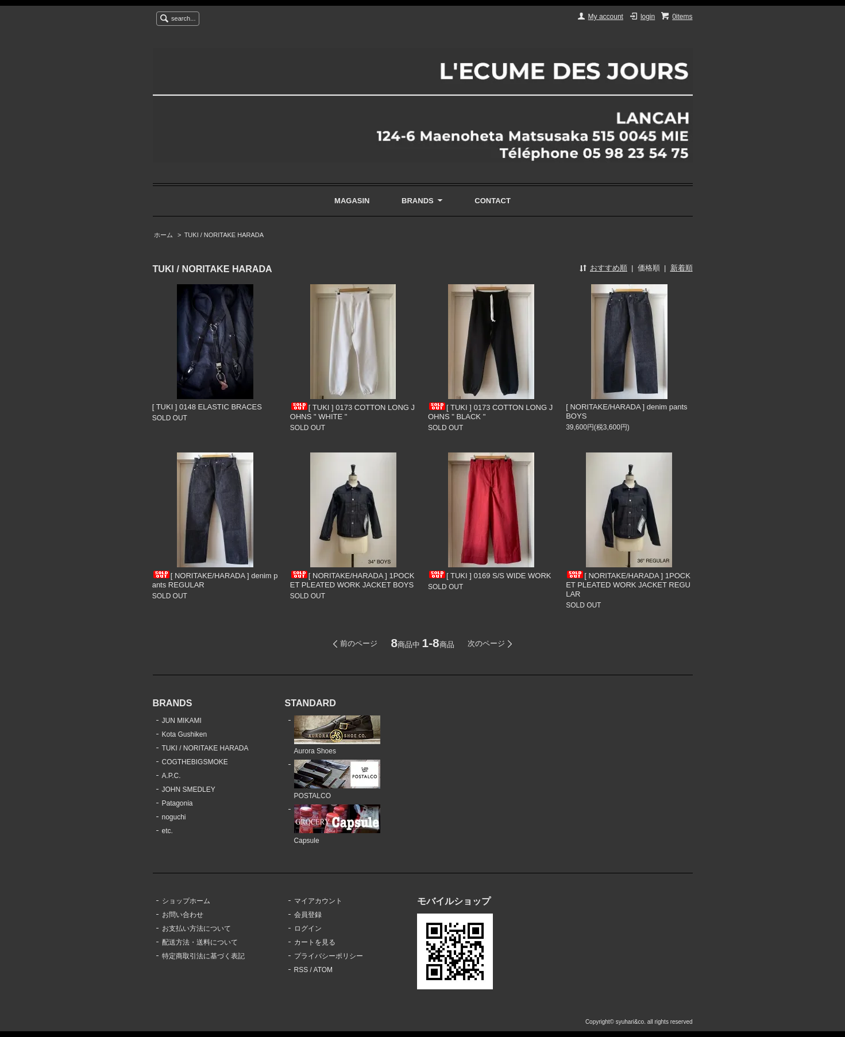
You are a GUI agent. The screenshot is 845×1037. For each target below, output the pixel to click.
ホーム (163, 234)
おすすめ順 (608, 268)
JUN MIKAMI (182, 721)
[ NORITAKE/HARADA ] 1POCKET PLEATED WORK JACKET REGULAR (628, 584)
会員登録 (308, 915)
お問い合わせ (182, 915)
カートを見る (314, 942)
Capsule (337, 824)
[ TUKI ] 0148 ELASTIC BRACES (207, 407)
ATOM (323, 970)
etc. (167, 831)
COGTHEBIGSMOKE (195, 762)
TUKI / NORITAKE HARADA (224, 234)
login (647, 17)
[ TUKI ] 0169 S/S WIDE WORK (489, 575)
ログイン (308, 928)
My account (605, 17)
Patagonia (177, 803)
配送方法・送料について (200, 942)
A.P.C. (171, 776)
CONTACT (492, 200)
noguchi (174, 817)
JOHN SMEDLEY (188, 790)
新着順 (681, 268)
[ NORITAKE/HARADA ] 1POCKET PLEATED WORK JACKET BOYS (352, 580)
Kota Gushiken (184, 734)
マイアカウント (318, 901)
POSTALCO (337, 780)
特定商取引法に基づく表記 (203, 956)
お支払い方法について (196, 928)
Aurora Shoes (337, 735)
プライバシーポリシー (328, 956)
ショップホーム (186, 901)
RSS (301, 970)
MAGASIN (351, 200)
